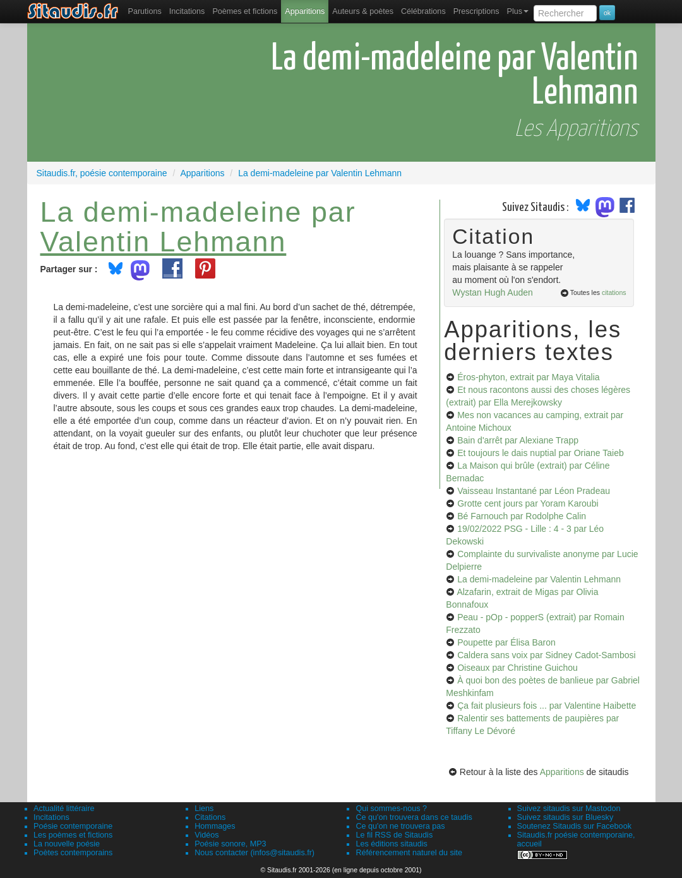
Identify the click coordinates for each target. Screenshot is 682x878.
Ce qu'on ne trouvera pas (400, 826)
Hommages (214, 826)
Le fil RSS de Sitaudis (394, 835)
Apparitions (305, 11)
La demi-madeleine (539, 579)
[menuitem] (144, 11)
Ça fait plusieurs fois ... (546, 706)
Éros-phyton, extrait (528, 377)
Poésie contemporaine (72, 826)
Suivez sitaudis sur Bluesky (565, 817)
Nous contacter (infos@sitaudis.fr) (254, 852)
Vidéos (206, 835)
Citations (209, 817)
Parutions (145, 11)
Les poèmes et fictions (72, 835)
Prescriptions (476, 11)
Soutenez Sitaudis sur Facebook (574, 826)
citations (614, 292)
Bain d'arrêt (517, 440)
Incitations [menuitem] (187, 11)
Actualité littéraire (64, 808)
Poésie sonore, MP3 (230, 843)
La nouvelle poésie (66, 843)
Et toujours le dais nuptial (540, 453)
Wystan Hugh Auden (492, 292)
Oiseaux (517, 668)
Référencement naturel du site (409, 852)
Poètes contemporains (72, 852)
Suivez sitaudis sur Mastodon (569, 808)
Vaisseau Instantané (533, 491)
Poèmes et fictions (244, 11)
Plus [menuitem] (517, 11)
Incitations (51, 817)
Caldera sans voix (546, 655)
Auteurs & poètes (362, 11)
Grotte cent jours (527, 503)
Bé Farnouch (521, 516)
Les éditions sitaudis (391, 843)
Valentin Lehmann (163, 241)
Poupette (506, 642)
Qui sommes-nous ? (391, 808)
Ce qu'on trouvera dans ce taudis (414, 817)
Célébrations (423, 11)
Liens (203, 808)
